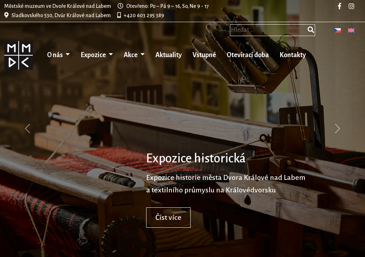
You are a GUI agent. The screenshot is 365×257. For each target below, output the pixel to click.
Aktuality (168, 55)
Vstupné (204, 55)
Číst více (168, 217)
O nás (55, 55)
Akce (131, 55)
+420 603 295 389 (144, 15)
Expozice (94, 55)
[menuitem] (337, 30)
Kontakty (292, 55)
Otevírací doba (248, 55)
